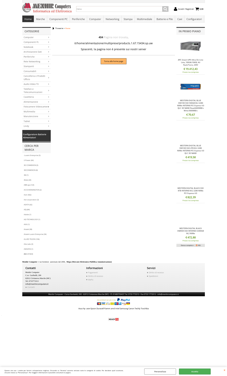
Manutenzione (31, 117)
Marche (40, 19)
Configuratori (193, 19)
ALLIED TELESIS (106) (32, 240)
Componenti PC (58, 19)
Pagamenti (93, 273)
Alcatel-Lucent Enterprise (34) (35, 235)
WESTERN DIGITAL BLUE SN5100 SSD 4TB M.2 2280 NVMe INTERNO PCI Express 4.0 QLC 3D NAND (190, 150)
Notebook (28, 47)
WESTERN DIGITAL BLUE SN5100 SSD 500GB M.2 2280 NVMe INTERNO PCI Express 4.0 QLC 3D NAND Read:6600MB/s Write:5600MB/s (190, 106)
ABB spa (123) (29, 186)
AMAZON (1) (28, 250)
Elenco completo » (187, 246)
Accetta (194, 371)
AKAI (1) (27, 225)
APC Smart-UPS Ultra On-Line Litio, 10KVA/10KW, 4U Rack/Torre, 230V (190, 63)
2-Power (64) (29, 161)
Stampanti (29, 67)
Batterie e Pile (164, 19)
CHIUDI (225, 370)
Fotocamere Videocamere (36, 107)
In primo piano (190, 32)
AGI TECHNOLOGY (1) (32, 220)
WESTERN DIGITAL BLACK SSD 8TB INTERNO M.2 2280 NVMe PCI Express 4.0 (190, 191)
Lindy (26, 126)
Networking (112, 19)
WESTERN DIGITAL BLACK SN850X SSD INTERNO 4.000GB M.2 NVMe (190, 231)
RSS (199, 246)
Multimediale (144, 19)
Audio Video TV (31, 85)
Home (28, 19)
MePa (90, 280)
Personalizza (160, 371)
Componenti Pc (31, 43)
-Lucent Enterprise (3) (32, 156)
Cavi (179, 19)
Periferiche (78, 19)
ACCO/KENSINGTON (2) (32, 191)
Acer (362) (27, 195)
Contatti (31, 288)
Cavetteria (29, 97)
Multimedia (29, 112)
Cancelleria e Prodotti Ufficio (34, 78)
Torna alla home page (113, 62)
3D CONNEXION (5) (31, 166)
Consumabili (30, 72)
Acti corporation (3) (31, 200)
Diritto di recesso (95, 277)
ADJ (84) (27, 210)
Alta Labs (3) (28, 245)
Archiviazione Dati (33, 52)
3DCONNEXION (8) (31, 171)
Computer (95, 19)
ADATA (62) (28, 205)
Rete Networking (32, 62)
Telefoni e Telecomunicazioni (33, 91)
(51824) (28, 255)
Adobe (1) (27, 215)
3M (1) (26, 176)
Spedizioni (153, 277)
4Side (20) (27, 181)
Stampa (127, 19)
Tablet (27, 122)
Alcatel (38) (28, 230)
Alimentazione (31, 102)
